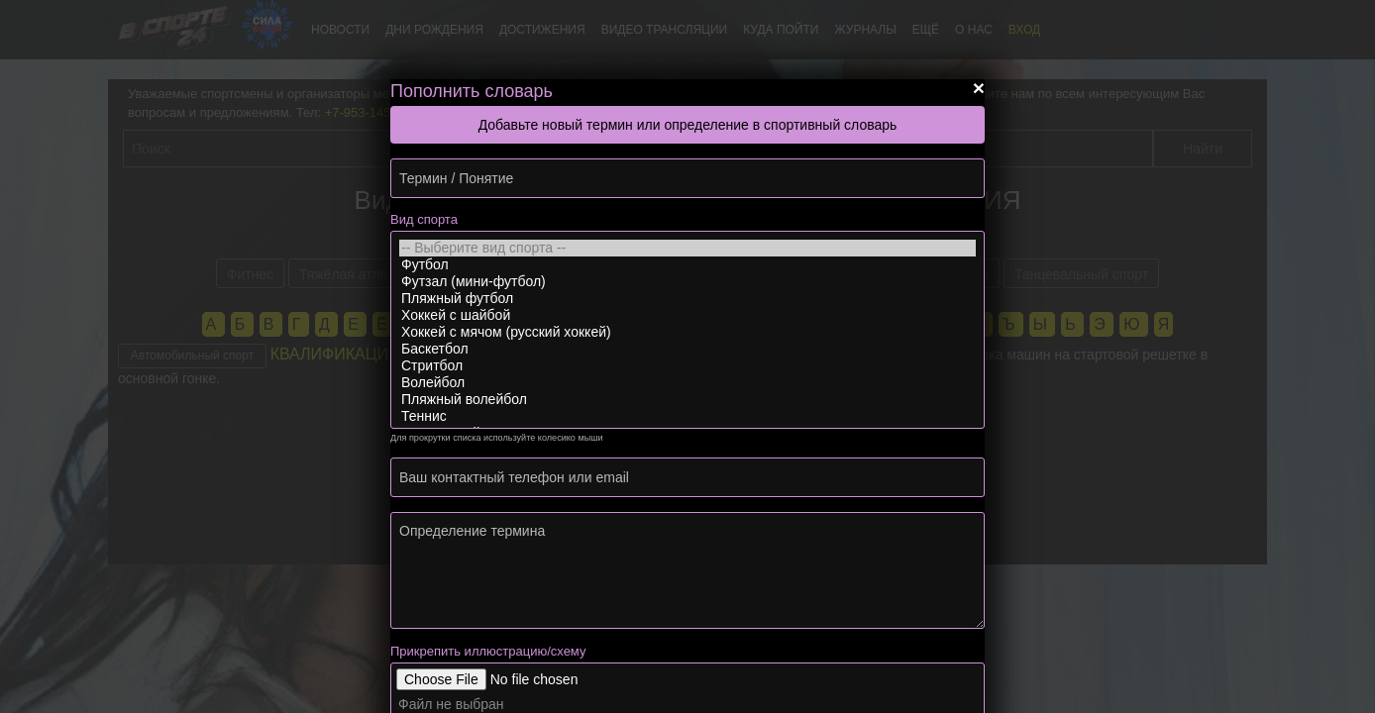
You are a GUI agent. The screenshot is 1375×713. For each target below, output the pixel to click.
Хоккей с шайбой (687, 315)
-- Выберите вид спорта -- (687, 248)
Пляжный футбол (687, 298)
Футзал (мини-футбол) (687, 281)
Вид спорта (424, 219)
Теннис (687, 416)
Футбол (687, 264)
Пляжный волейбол (687, 399)
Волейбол (687, 382)
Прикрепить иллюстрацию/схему (487, 651)
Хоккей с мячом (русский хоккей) (687, 332)
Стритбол (687, 365)
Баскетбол (687, 349)
